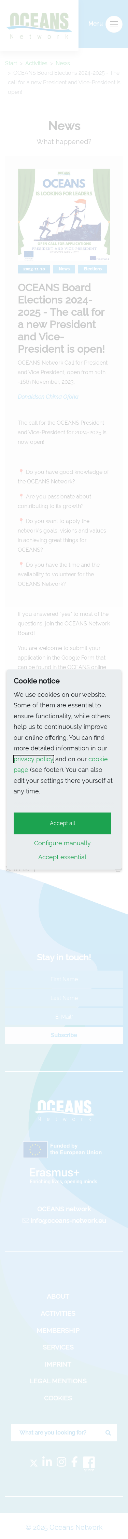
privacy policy (34, 759)
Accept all (62, 823)
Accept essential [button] (62, 857)
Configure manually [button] (62, 843)
